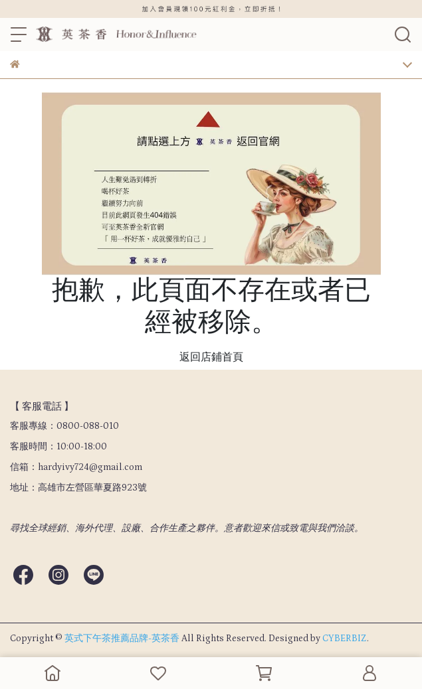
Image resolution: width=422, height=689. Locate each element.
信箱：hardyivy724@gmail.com (76, 467)
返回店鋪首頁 (211, 357)
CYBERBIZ (344, 638)
